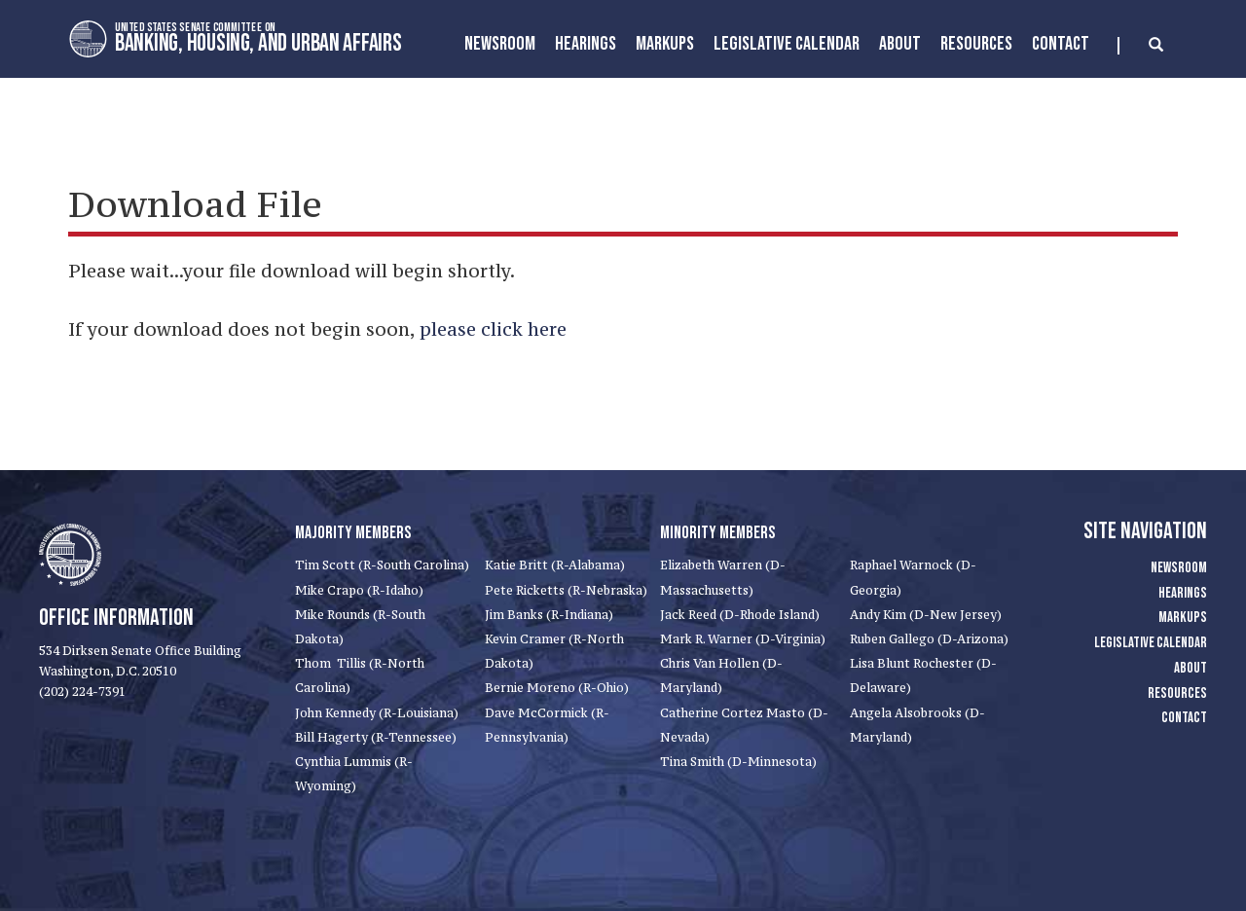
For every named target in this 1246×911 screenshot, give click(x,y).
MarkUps (665, 43)
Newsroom (499, 43)
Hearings (585, 43)
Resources (976, 43)
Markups (1182, 617)
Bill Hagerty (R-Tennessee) (376, 737)
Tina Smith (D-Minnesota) (738, 761)
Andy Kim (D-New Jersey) (926, 614)
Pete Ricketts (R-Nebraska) (566, 590)
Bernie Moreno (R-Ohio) (557, 687)
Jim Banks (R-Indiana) (549, 614)
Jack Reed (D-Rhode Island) (740, 614)
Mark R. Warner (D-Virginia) (742, 639)
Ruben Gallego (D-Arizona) (929, 639)
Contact (1060, 43)
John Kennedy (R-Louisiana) (376, 713)
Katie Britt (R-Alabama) (555, 565)
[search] (1140, 46)
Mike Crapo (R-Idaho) (359, 590)
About (900, 43)
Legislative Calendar (787, 43)
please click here (493, 329)
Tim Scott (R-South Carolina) (382, 565)
